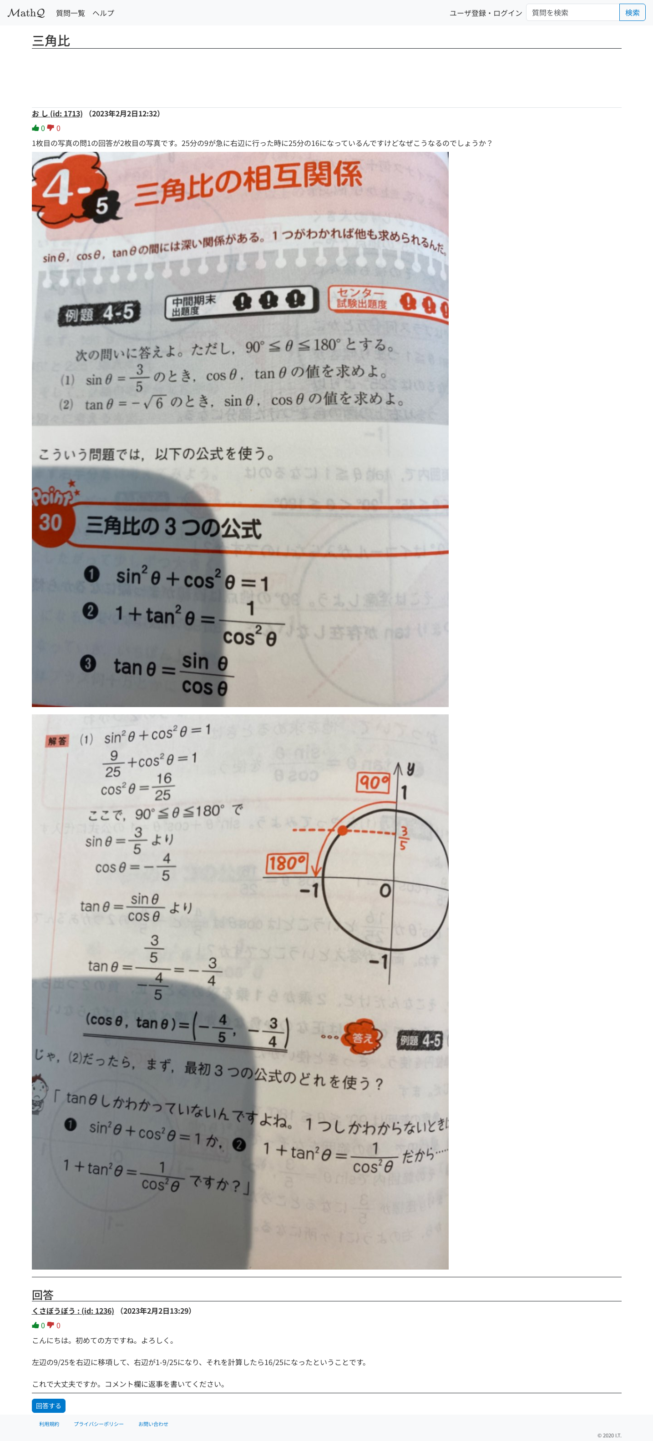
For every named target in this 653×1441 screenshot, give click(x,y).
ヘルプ (103, 12)
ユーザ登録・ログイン (486, 12)
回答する (48, 1405)
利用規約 (49, 1423)
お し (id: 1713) (57, 113)
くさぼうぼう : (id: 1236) (73, 1310)
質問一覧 (70, 12)
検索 (632, 12)
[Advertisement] (327, 75)
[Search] (573, 12)
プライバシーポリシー (99, 1423)
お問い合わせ (153, 1423)
